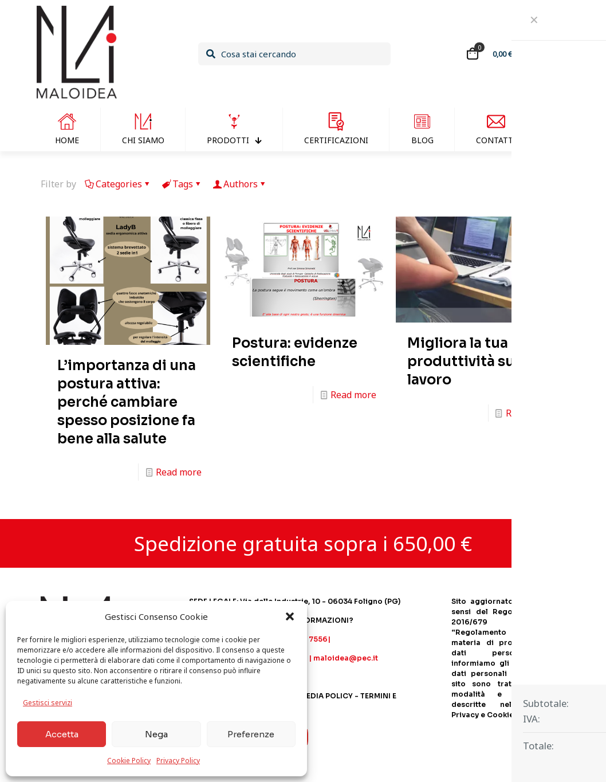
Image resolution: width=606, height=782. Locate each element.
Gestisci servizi (47, 703)
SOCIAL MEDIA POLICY (311, 695)
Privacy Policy (178, 760)
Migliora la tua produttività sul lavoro (462, 361)
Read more (179, 472)
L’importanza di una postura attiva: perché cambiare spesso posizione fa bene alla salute (126, 402)
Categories (118, 184)
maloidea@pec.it (345, 658)
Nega (156, 734)
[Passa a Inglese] (554, 129)
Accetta (61, 734)
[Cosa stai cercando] (294, 53)
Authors (240, 184)
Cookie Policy (129, 760)
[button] (290, 616)
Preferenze (250, 734)
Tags (182, 184)
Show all (542, 184)
